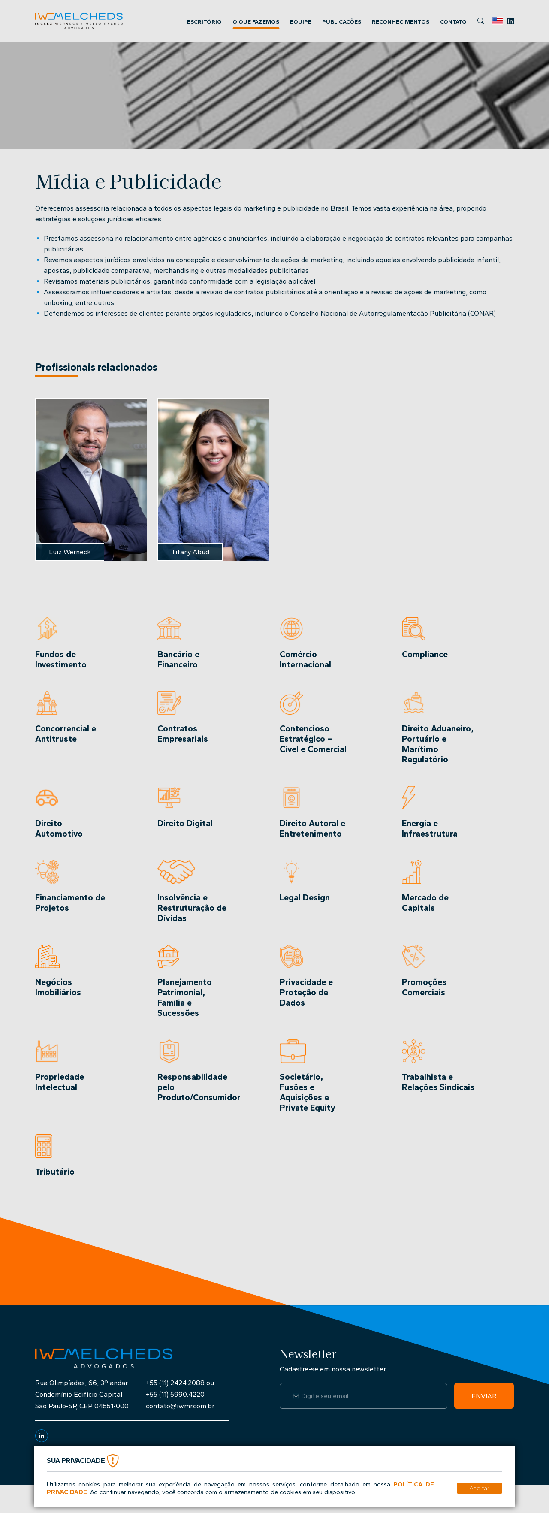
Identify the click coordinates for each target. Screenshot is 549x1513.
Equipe (300, 21)
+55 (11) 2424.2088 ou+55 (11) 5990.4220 (180, 1388)
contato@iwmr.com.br (180, 1406)
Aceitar (479, 1488)
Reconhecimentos (400, 21)
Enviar (484, 1396)
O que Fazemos (255, 21)
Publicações (341, 21)
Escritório (204, 21)
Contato (453, 21)
